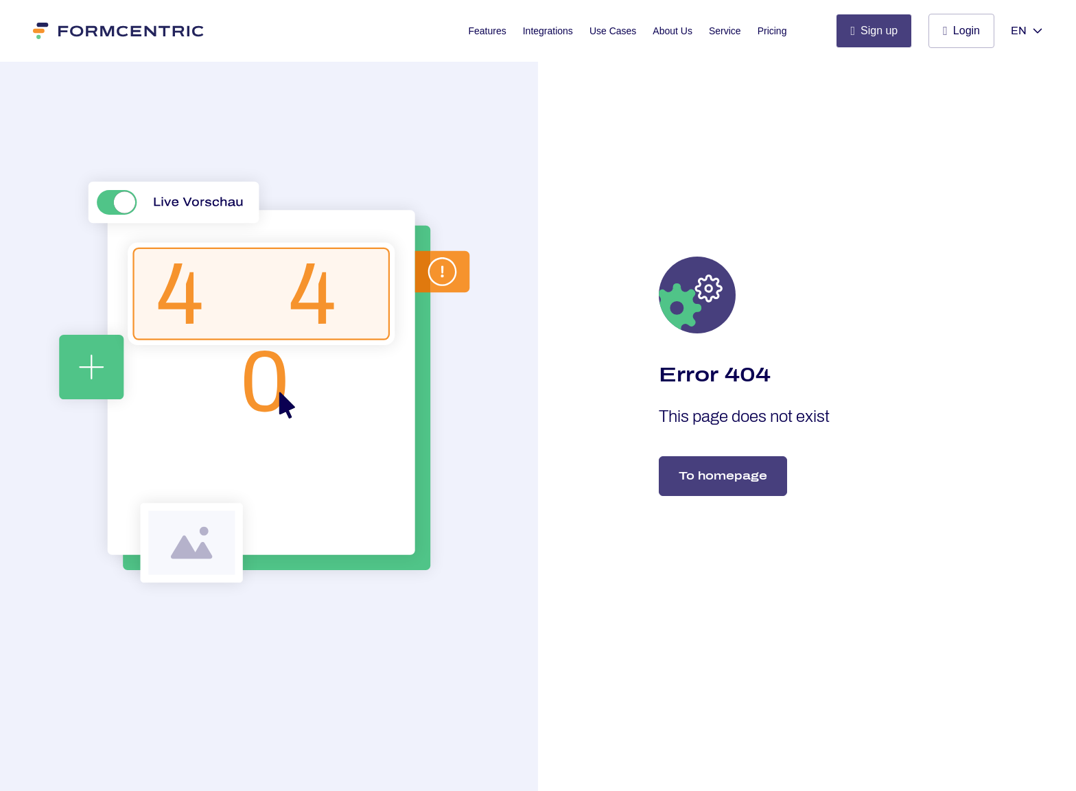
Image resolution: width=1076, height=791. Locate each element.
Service (725, 30)
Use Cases (612, 30)
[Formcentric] (119, 31)
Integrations (548, 30)
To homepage (723, 476)
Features (487, 30)
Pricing (772, 30)
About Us (672, 30)
